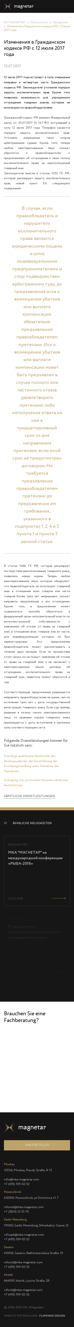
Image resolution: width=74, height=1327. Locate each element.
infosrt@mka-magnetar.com (23, 1262)
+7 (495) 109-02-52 (16, 1184)
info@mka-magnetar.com (21, 1179)
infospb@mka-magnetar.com (24, 1234)
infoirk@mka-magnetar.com (23, 1290)
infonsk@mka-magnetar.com (24, 1207)
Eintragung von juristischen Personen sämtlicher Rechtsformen (36, 808)
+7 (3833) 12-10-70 (16, 1211)
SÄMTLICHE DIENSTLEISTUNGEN (29, 821)
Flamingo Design (52, 1316)
